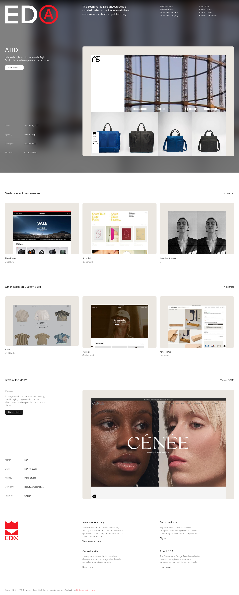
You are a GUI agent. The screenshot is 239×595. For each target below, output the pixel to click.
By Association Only (85, 590)
